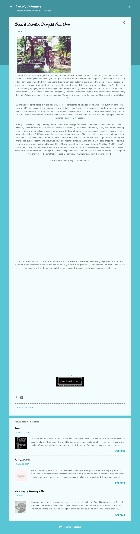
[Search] (129, 7)
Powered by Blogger (70, 527)
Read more (120, 451)
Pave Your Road (22, 459)
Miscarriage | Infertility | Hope (30, 491)
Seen (17, 428)
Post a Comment (25, 407)
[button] (123, 23)
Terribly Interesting (28, 6)
